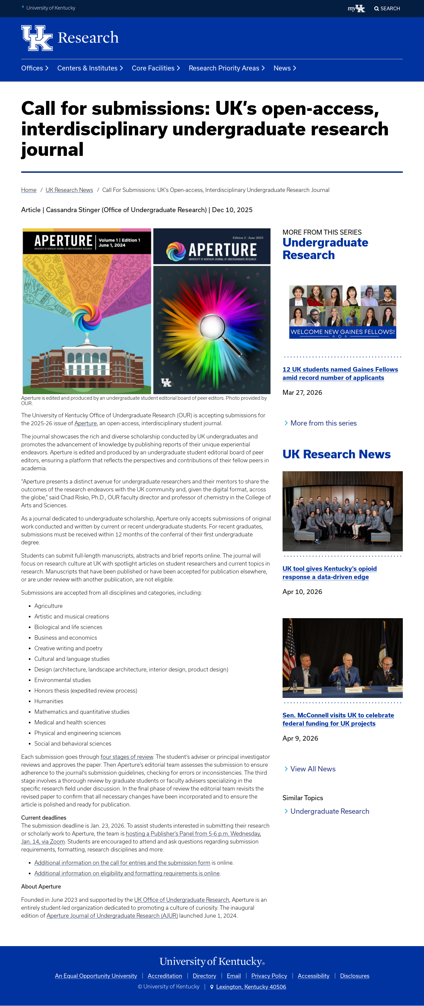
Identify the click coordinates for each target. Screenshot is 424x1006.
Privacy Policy (269, 976)
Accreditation (165, 976)
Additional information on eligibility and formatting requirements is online (127, 873)
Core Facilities (156, 68)
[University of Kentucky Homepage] (212, 962)
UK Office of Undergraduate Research (181, 900)
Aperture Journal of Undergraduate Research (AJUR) (112, 916)
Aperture (86, 423)
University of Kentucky (50, 8)
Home (28, 190)
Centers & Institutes (90, 68)
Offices (35, 68)
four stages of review (127, 757)
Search (390, 8)
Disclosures (354, 976)
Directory (204, 976)
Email (234, 976)
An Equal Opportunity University (96, 976)
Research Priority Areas (227, 68)
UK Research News (69, 190)
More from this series (324, 423)
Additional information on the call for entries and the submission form (122, 863)
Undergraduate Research (330, 811)
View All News (313, 769)
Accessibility (314, 976)
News (285, 68)
